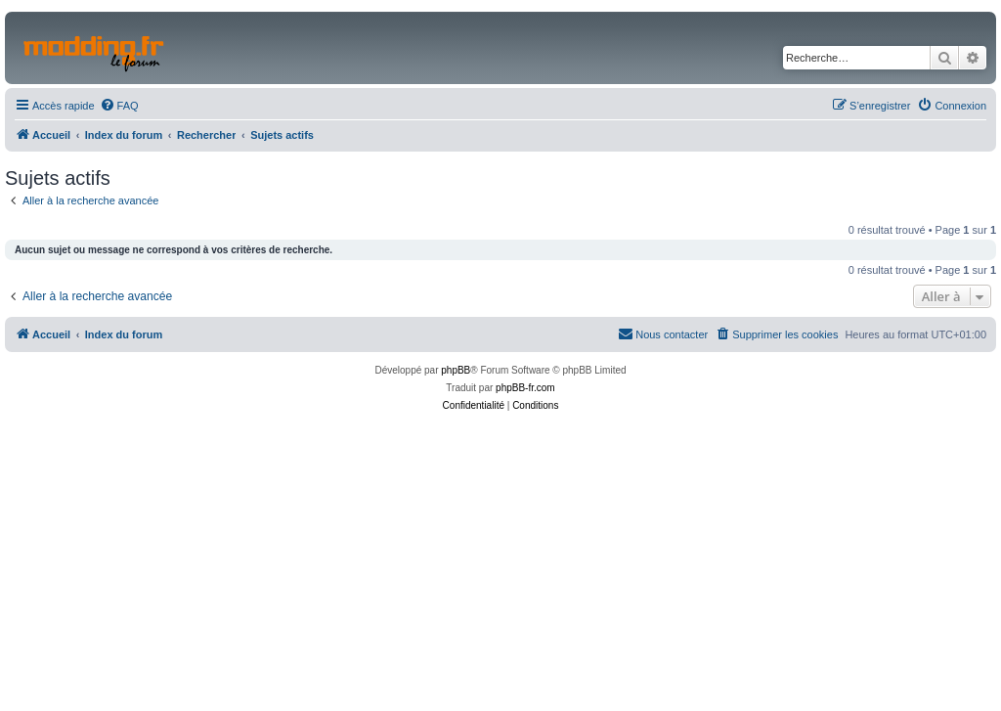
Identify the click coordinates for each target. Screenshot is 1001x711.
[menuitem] (119, 105)
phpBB (455, 370)
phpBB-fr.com (525, 387)
